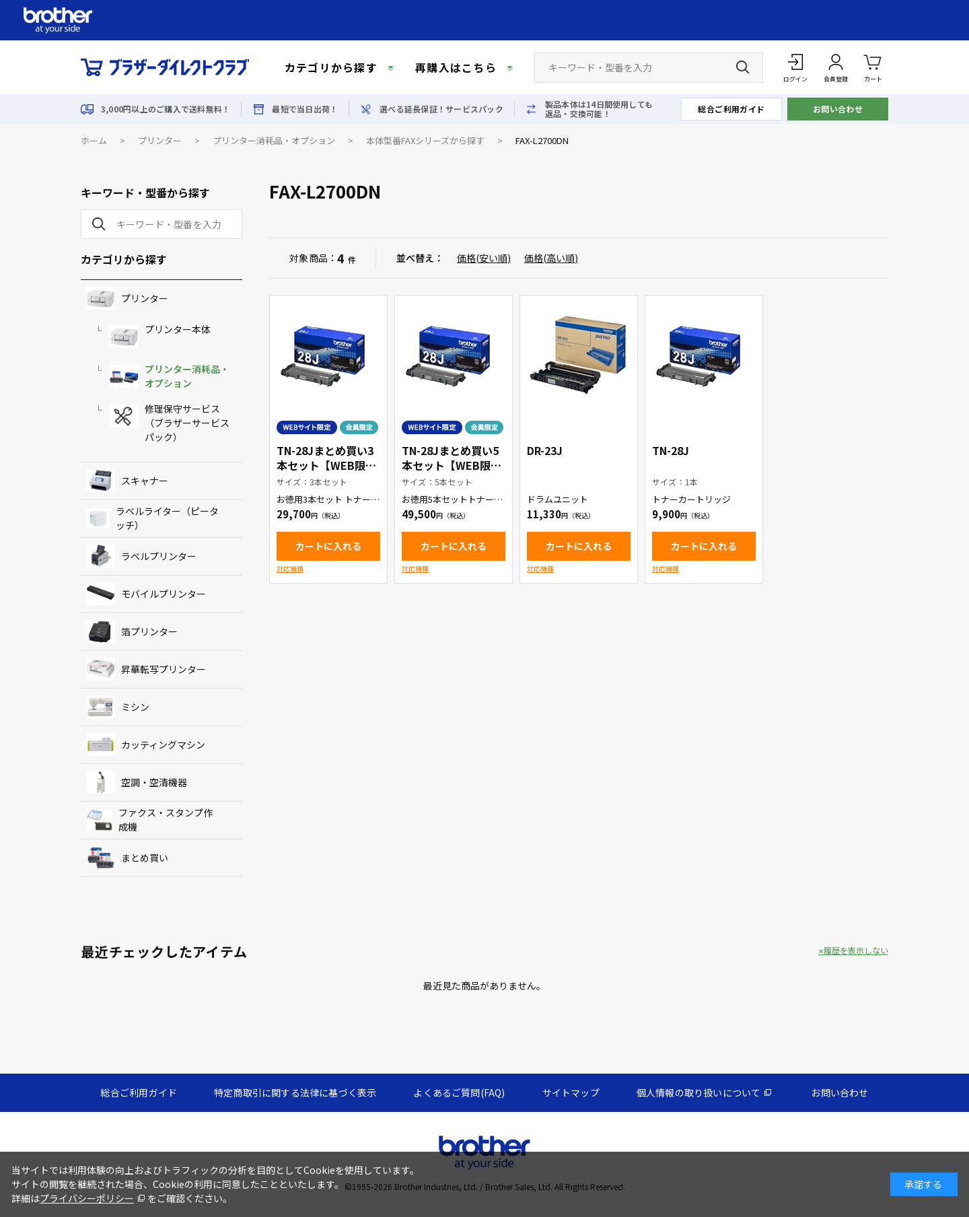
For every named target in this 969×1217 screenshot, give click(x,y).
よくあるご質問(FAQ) (459, 1092)
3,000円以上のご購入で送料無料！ (165, 109)
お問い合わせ (838, 108)
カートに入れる (328, 546)
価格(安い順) (484, 258)
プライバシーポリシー (87, 1198)
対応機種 (290, 568)
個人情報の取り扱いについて (699, 1092)
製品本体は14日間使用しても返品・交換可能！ (599, 109)
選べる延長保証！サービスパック (441, 109)
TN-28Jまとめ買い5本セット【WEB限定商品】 (451, 465)
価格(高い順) (551, 258)
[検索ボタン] (742, 67)
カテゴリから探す (331, 67)
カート (873, 66)
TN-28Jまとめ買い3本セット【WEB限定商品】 (326, 465)
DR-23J (545, 450)
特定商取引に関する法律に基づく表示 (295, 1092)
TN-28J (670, 450)
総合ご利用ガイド (731, 108)
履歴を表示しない (856, 950)
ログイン (795, 79)
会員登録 (836, 79)
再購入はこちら (456, 67)
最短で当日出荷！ (305, 109)
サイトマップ (571, 1092)
